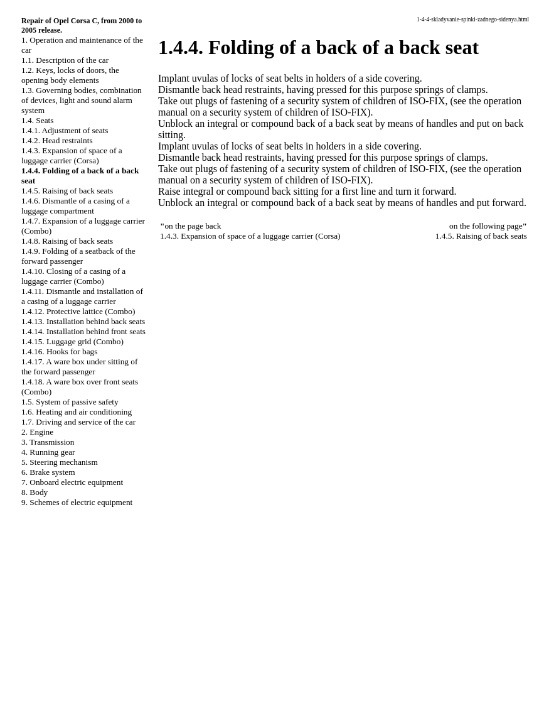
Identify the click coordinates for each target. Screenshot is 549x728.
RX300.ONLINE (37, 670)
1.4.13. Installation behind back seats (83, 321)
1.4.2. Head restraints (57, 140)
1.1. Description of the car (65, 60)
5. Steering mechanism (59, 462)
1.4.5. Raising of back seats (67, 190)
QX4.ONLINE (33, 627)
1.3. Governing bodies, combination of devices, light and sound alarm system (81, 100)
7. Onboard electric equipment (72, 482)
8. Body (34, 492)
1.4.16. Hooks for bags (59, 351)
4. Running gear (48, 452)
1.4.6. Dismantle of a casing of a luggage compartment (75, 205)
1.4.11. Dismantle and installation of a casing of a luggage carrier (82, 296)
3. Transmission (47, 442)
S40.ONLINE (31, 638)
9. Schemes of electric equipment (76, 502)
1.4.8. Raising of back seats (67, 241)
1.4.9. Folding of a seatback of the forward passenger (78, 256)
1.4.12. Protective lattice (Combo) (78, 311)
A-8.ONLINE (31, 649)
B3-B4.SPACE (33, 692)
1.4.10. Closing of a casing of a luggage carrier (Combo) (73, 276)
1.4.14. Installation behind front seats (83, 331)
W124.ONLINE (35, 660)
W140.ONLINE (35, 681)
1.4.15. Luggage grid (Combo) (72, 341)
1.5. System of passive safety (70, 401)
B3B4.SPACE (31, 702)
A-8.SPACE (27, 713)
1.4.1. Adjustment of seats (64, 130)
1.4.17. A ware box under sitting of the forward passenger (79, 366)
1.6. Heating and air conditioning (76, 411)
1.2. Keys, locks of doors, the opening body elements (70, 75)
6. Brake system (48, 472)
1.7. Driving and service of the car (78, 421)
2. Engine (37, 432)
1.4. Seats (37, 120)
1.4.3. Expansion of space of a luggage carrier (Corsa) (71, 155)
